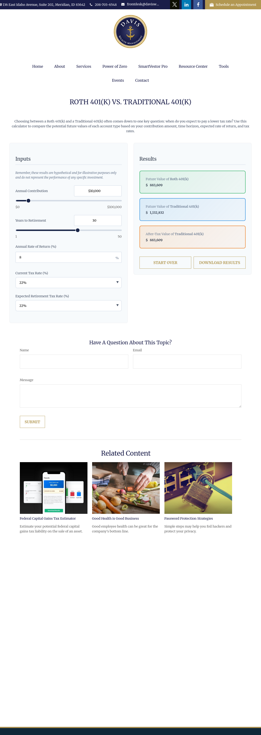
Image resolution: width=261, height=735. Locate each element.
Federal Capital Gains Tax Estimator (48, 518)
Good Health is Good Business (115, 518)
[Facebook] (198, 4)
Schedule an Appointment (233, 5)
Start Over (165, 262)
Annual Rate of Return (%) (35, 246)
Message (26, 380)
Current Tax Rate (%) (31, 273)
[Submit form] (32, 422)
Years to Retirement (30, 220)
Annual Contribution (31, 191)
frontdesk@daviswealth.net (140, 4)
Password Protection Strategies (188, 518)
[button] (38, 66)
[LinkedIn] (186, 4)
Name (24, 350)
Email (137, 350)
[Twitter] (174, 4)
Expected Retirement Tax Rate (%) (42, 296)
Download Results (219, 262)
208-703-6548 (103, 5)
